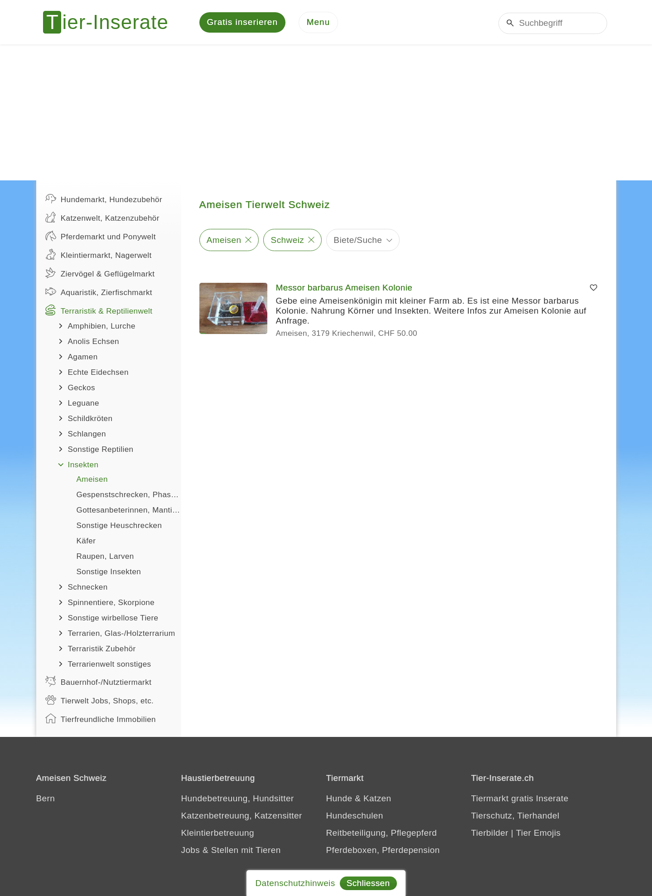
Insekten (83, 465)
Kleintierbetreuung (217, 833)
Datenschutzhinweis (295, 883)
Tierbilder (490, 833)
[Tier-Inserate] (111, 22)
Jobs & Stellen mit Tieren (231, 851)
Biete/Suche (357, 240)
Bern (45, 799)
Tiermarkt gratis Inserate (520, 799)
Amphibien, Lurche (101, 327)
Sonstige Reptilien (101, 450)
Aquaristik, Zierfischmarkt (99, 292)
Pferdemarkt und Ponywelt (100, 236)
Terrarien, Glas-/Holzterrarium (121, 634)
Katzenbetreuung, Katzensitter (241, 816)
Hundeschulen (354, 816)
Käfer (86, 542)
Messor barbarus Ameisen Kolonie (344, 288)
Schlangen (87, 435)
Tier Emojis (538, 833)
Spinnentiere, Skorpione (111, 603)
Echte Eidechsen (98, 373)
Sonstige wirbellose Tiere (113, 619)
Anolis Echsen (94, 342)
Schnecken (88, 588)
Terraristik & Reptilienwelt (99, 310)
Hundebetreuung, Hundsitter (237, 799)
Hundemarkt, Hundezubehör (104, 199)
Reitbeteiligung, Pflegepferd (381, 833)
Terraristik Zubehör (102, 649)
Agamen (83, 358)
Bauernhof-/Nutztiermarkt (98, 682)
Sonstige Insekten (109, 572)
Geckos (81, 388)
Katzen (377, 799)
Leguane (83, 404)
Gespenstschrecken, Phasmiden (129, 495)
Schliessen (368, 883)
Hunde (339, 799)
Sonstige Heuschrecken (119, 526)
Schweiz (287, 240)
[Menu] (318, 23)
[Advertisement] (326, 113)
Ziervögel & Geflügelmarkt (100, 273)
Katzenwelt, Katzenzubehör (102, 218)
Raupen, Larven (105, 557)
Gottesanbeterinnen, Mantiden (129, 511)
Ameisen (92, 480)
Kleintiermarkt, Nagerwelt (98, 255)
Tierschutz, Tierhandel (515, 816)
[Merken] (593, 289)
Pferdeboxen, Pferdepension (383, 851)
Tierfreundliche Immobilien (100, 719)
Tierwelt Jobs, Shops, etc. (99, 700)
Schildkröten (90, 419)
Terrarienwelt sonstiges (109, 665)
